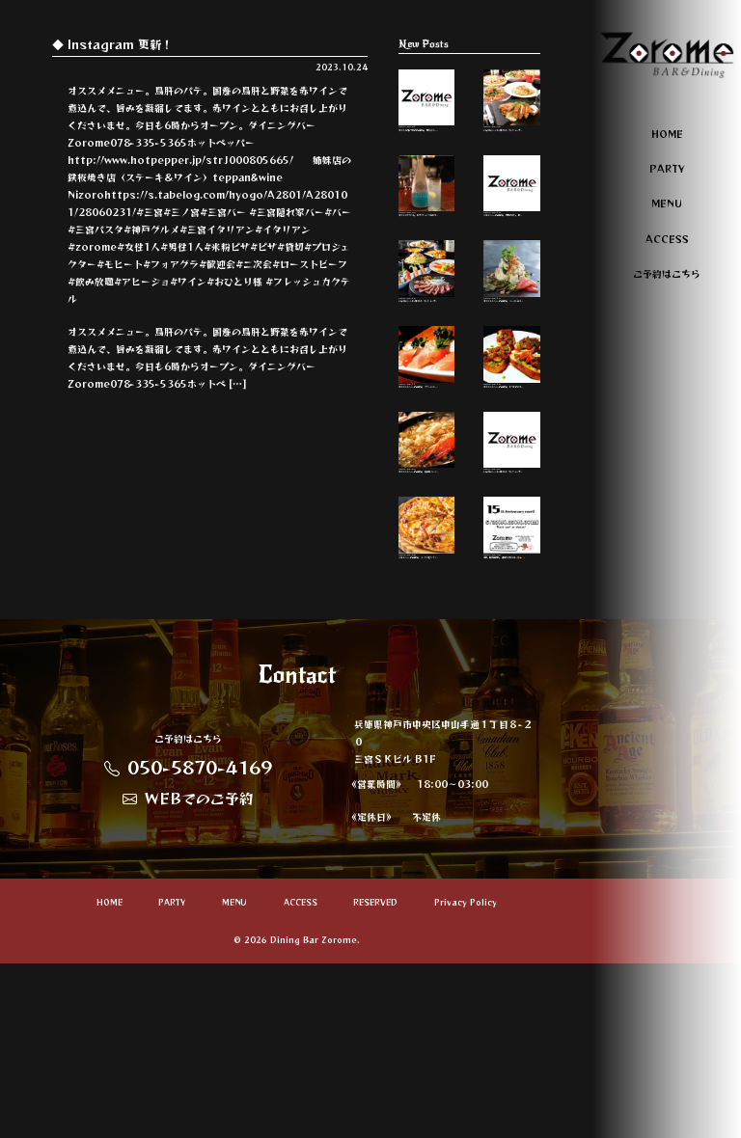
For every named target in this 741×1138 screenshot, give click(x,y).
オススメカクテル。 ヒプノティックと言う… (426, 230)
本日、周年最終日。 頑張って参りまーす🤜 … (511, 688)
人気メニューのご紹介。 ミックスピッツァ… (426, 688)
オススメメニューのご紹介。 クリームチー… (426, 459)
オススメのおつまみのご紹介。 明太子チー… (426, 115)
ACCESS (667, 238)
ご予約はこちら (666, 273)
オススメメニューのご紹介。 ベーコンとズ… (511, 345)
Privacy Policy (465, 1077)
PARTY (666, 168)
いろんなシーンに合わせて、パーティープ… (511, 115)
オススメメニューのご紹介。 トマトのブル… (511, 459)
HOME (667, 133)
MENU (666, 203)
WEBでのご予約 (188, 972)
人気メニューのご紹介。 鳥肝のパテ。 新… (511, 230)
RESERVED (375, 1077)
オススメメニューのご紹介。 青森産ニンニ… (426, 574)
